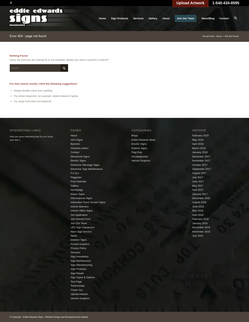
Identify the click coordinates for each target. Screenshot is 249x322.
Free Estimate (78, 181)
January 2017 (200, 194)
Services (75, 252)
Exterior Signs (139, 148)
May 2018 (197, 139)
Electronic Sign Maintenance (87, 169)
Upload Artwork (79, 294)
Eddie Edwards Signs (33, 317)
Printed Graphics (80, 244)
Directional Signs (80, 156)
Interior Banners (80, 206)
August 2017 (199, 173)
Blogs (134, 135)
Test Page (76, 281)
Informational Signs (81, 198)
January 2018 (200, 152)
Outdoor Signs (79, 239)
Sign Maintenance (81, 260)
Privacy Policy (78, 248)
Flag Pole (136, 152)
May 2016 (197, 210)
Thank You (76, 290)
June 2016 (198, 206)
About (74, 135)
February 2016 (200, 219)
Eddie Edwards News (143, 139)
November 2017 (201, 160)
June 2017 (198, 181)
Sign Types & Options (83, 277)
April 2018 (198, 143)
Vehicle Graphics (80, 298)
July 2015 (197, 235)
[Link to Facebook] (11, 3)
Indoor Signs (78, 194)
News (74, 235)
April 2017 (198, 189)
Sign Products (78, 269)
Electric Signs (78, 160)
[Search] (235, 18)
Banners (75, 143)
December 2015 (201, 227)
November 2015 (201, 231)
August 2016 (199, 202)
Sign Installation (80, 256)
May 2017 (197, 185)
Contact (75, 152)
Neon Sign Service (81, 231)
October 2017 (200, 164)
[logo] (46, 18)
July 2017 (197, 177)
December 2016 (201, 198)
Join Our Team (79, 223)
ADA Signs (77, 139)
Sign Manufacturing (81, 264)
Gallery (75, 185)
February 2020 (200, 135)
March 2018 (199, 148)
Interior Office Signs (82, 210)
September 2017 (201, 169)
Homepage (77, 189)
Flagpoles (76, 177)
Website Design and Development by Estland (66, 317)
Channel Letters (80, 148)
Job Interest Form (80, 219)
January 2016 (200, 223)
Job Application (79, 214)
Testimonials (78, 285)
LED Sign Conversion (83, 227)
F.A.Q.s (75, 173)
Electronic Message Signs (85, 164)
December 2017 (201, 156)
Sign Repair (77, 273)
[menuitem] (102, 18)
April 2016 (198, 214)
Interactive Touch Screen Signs (88, 202)
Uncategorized (139, 156)
